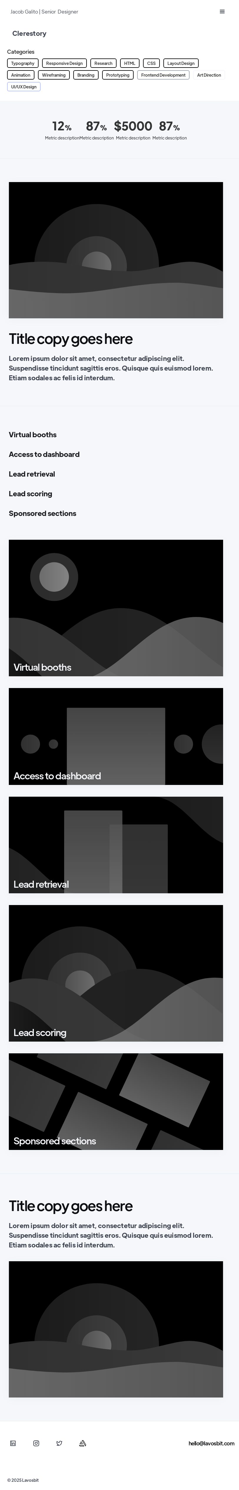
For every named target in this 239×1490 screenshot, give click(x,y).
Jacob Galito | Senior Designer (44, 11)
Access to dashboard (44, 453)
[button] (222, 11)
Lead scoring (30, 493)
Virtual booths (33, 434)
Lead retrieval (32, 473)
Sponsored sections (42, 512)
